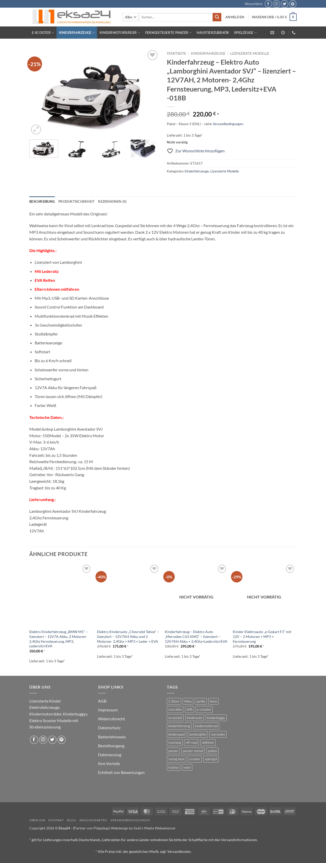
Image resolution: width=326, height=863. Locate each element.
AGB (102, 700)
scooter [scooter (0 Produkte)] (194, 759)
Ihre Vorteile (109, 763)
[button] (234, 17)
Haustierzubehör (213, 33)
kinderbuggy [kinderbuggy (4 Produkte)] (216, 718)
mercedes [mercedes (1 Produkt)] (218, 734)
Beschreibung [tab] (42, 201)
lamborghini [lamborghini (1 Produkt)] (197, 734)
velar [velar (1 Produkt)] (187, 767)
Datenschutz (109, 727)
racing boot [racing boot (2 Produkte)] (176, 759)
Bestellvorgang (111, 745)
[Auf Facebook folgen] (268, 3)
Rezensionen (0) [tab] (112, 201)
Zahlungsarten (93, 820)
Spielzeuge (245, 32)
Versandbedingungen (228, 124)
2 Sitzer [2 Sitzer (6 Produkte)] (174, 701)
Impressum (108, 709)
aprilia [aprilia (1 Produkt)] (200, 701)
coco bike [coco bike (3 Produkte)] (175, 709)
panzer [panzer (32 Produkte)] (173, 751)
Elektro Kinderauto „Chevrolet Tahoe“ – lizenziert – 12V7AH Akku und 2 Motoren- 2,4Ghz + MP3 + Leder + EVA (128, 636)
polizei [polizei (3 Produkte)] (212, 751)
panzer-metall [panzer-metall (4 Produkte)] (193, 751)
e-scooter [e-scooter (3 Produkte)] (204, 709)
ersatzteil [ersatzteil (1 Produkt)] (175, 718)
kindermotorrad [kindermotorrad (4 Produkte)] (206, 726)
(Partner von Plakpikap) (91, 828)
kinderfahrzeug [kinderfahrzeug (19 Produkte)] (179, 726)
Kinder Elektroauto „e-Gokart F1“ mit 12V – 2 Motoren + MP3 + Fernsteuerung (262, 636)
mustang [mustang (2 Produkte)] (174, 742)
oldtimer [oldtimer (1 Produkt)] (208, 742)
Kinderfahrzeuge (77, 32)
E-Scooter (43, 32)
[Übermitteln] (217, 17)
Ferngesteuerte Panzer (168, 32)
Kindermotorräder (120, 32)
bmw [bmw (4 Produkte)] (213, 701)
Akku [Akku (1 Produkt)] (188, 701)
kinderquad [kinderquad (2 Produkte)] (176, 734)
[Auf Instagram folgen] (276, 3)
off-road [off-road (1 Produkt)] (191, 742)
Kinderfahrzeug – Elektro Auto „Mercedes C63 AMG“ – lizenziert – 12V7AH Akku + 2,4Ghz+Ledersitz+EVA (196, 636)
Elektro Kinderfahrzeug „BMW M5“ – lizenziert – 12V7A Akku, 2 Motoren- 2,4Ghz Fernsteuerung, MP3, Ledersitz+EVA (58, 639)
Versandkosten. (179, 851)
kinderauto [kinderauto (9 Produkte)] (194, 718)
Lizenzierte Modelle (249, 53)
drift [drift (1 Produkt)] (189, 709)
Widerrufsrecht (111, 718)
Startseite (176, 53)
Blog (71, 820)
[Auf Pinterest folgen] (292, 3)
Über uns (37, 820)
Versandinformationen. (239, 840)
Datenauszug (109, 754)
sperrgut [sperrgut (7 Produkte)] (211, 759)
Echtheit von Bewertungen (121, 772)
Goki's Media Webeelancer (155, 828)
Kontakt (56, 820)
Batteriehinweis (112, 736)
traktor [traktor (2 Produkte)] (173, 767)
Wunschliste (254, 4)
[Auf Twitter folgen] (284, 3)
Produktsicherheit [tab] (76, 201)
